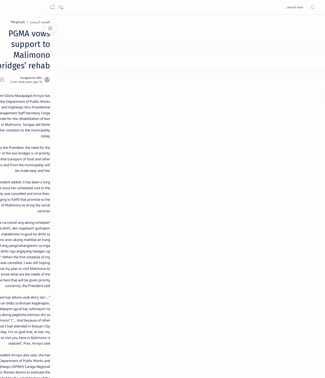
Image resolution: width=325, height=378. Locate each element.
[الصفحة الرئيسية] (316, 22)
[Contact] (316, 64)
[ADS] (78, 247)
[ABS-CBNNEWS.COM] (78, 236)
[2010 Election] (45, 213)
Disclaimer (75, 273)
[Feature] (65, 71)
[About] (316, 55)
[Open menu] (316, 7)
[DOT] (63, 147)
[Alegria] (63, 123)
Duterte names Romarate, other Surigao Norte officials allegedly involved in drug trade (59, 133)
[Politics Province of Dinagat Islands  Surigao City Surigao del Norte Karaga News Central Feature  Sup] (78, 213)
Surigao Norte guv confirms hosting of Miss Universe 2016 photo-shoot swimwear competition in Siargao (61, 160)
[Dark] (15, 7)
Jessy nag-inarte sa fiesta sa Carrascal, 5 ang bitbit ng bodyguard (62, 109)
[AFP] (45, 247)
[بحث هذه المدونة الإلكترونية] (236, 7)
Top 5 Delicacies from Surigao (61, 77)
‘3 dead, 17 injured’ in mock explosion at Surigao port (63, 185)
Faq (47, 273)
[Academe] (45, 236)
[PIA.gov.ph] (246, 22)
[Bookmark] (7, 7)
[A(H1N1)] (78, 224)
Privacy (59, 273)
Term (89, 273)
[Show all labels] (82, 258)
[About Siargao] (45, 224)
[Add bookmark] (122, 57)
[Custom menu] (316, 79)
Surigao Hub (275, 369)
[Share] (110, 57)
